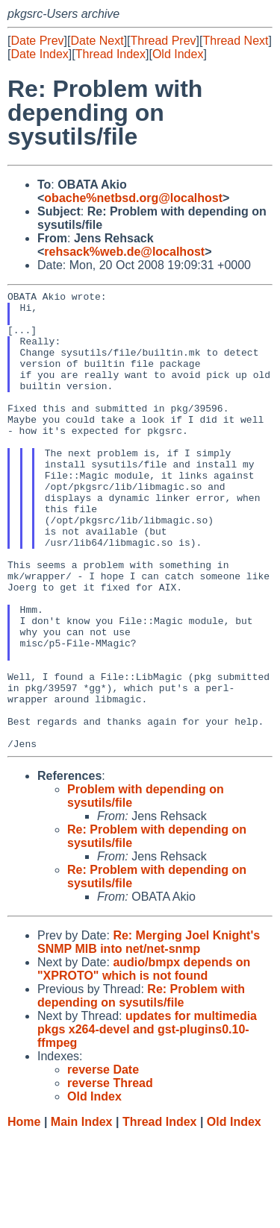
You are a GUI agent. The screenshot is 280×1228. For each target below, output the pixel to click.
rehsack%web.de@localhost (124, 251)
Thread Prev (163, 40)
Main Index (82, 1213)
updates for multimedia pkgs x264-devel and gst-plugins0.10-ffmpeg (147, 1121)
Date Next (96, 40)
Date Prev (36, 40)
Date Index (39, 54)
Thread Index (110, 54)
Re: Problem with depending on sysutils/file (141, 1087)
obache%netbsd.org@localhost (133, 198)
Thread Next (235, 40)
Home (23, 1213)
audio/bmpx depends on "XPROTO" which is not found (143, 1061)
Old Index (177, 54)
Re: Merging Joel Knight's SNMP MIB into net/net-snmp (148, 1034)
